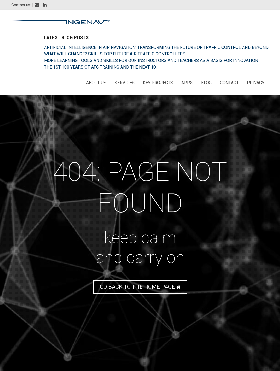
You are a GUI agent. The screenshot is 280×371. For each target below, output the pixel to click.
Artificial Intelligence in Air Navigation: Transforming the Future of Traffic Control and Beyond (156, 47)
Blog (206, 82)
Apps (187, 82)
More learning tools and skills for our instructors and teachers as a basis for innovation (151, 60)
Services (125, 82)
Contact (229, 82)
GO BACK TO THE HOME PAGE (140, 287)
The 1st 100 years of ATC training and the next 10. (100, 67)
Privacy (255, 82)
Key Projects (158, 82)
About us (96, 82)
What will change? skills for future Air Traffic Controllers (114, 54)
